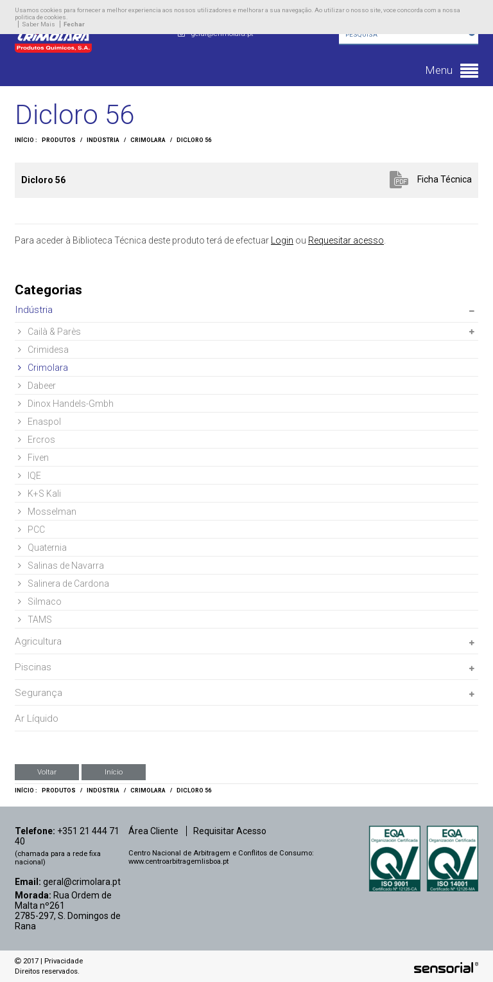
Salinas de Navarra (61, 565)
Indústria (103, 140)
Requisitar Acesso (229, 831)
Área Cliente (153, 831)
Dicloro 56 (194, 140)
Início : (26, 140)
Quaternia (42, 547)
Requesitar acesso (346, 240)
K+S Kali (39, 493)
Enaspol (39, 421)
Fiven (33, 457)
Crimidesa (43, 349)
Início (114, 771)
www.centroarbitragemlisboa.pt (178, 861)
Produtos (59, 140)
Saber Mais (38, 24)
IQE (29, 475)
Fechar (74, 24)
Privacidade (63, 961)
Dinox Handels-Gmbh (66, 403)
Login (282, 240)
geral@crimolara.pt (82, 882)
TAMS (35, 619)
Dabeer (37, 385)
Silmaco (40, 601)
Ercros (36, 439)
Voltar (46, 771)
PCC (31, 529)
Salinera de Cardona (63, 583)
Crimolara (148, 140)
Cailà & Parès (49, 331)
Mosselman (47, 511)
